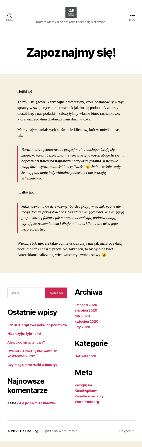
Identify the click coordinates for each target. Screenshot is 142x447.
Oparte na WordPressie (60, 436)
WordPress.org (87, 407)
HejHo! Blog (29, 436)
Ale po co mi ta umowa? (26, 348)
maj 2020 (82, 321)
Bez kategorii (85, 362)
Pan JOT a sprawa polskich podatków (37, 330)
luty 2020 (82, 333)
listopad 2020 (86, 310)
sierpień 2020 (86, 316)
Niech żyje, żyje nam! (24, 339)
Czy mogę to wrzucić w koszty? (32, 370)
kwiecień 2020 (86, 327)
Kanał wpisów (86, 396)
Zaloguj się (83, 391)
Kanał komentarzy (89, 402)
